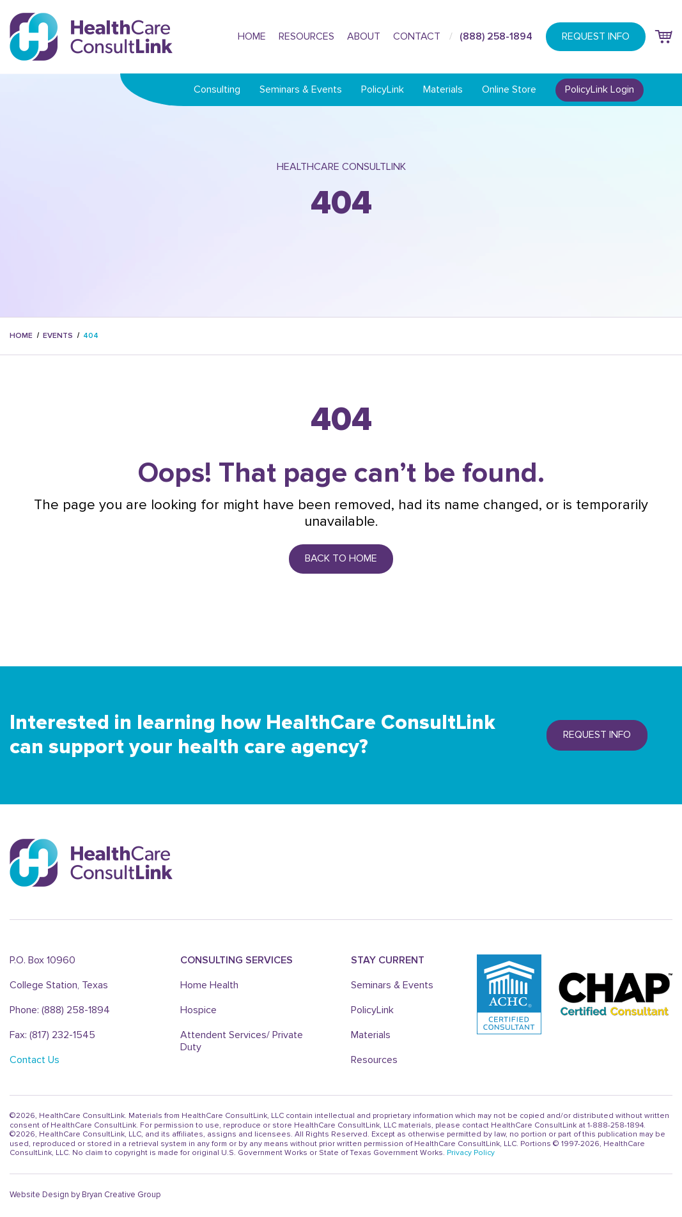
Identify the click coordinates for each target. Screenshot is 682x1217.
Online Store (509, 89)
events (58, 336)
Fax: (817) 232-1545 (52, 1035)
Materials (443, 89)
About (363, 36)
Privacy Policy (471, 1153)
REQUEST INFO (596, 36)
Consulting (217, 89)
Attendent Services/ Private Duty (241, 1041)
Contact (416, 36)
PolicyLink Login (599, 89)
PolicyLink (382, 89)
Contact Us (34, 1059)
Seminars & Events (301, 89)
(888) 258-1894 (496, 36)
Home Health (209, 985)
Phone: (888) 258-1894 (60, 1010)
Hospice (198, 1010)
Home (252, 36)
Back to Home (341, 558)
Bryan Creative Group (121, 1195)
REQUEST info (597, 734)
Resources (306, 36)
